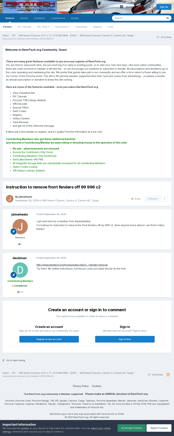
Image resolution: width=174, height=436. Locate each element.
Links (110, 26)
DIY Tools (43, 26)
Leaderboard (58, 18)
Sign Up (164, 6)
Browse (10, 19)
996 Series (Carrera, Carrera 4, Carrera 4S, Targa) (70, 200)
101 (20, 292)
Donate (75, 18)
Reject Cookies (159, 427)
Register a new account (49, 339)
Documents (62, 26)
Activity (24, 18)
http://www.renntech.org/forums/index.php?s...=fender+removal (72, 264)
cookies (25, 428)
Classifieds (81, 26)
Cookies (96, 386)
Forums (7, 26)
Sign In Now (125, 339)
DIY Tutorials (24, 26)
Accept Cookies (131, 427)
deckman (20, 258)
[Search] (129, 18)
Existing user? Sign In (139, 7)
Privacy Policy (81, 386)
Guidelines (39, 18)
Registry (97, 26)
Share (136, 198)
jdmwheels (19, 214)
